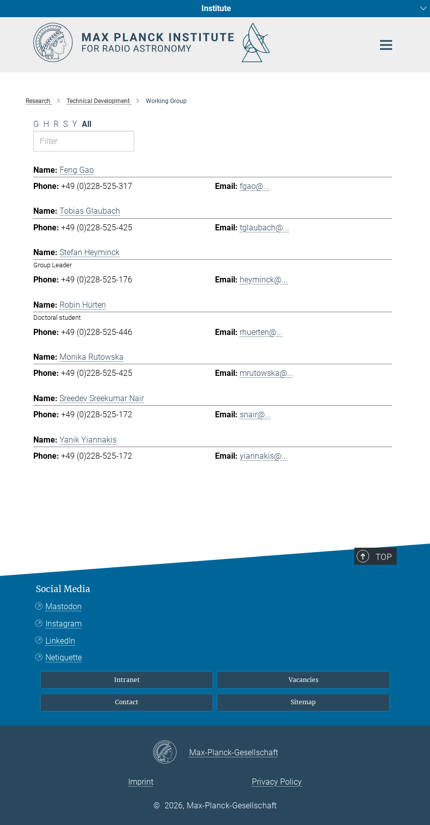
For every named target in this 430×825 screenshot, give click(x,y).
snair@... (255, 414)
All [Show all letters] (86, 124)
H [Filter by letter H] (46, 124)
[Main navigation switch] (386, 45)
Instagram (63, 623)
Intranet (127, 680)
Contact (126, 702)
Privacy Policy (277, 782)
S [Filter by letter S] (65, 124)
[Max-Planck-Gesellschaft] (170, 753)
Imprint (140, 782)
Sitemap (303, 702)
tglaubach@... (264, 227)
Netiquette (63, 657)
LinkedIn (60, 641)
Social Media (63, 589)
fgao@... (255, 186)
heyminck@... (264, 279)
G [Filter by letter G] (36, 124)
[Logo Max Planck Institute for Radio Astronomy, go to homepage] (197, 42)
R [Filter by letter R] (56, 124)
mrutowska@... (266, 373)
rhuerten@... (261, 332)
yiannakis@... (264, 456)
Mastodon (63, 606)
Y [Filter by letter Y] (74, 124)
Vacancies (303, 680)
